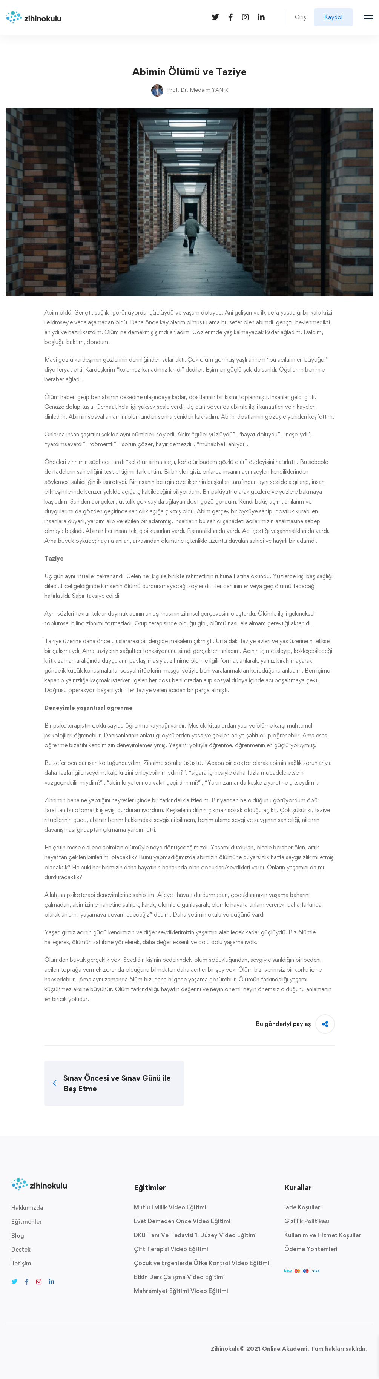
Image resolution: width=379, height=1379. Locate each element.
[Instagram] (245, 16)
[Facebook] (230, 16)
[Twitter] (215, 16)
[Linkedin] (261, 16)
